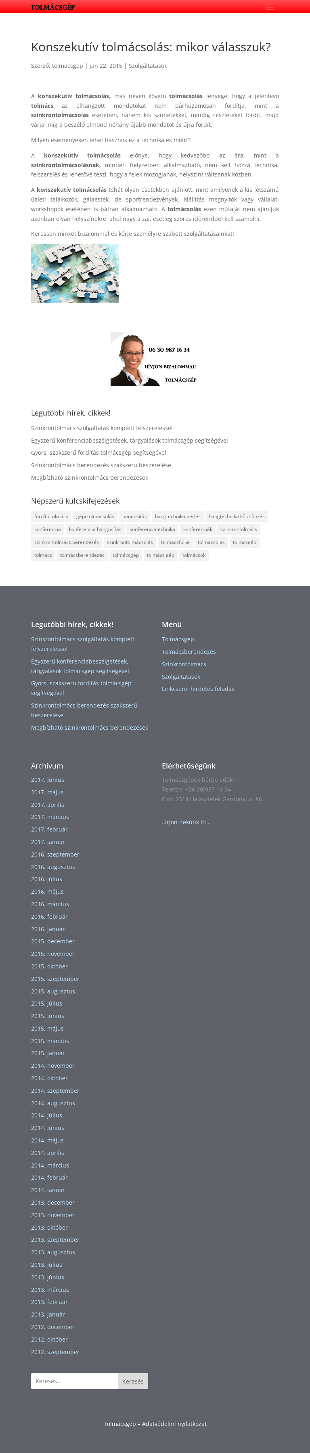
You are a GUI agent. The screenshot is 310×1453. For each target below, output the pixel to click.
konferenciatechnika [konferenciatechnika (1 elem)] (152, 529)
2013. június (47, 1277)
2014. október (49, 1078)
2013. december (53, 1202)
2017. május (47, 792)
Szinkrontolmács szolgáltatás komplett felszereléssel (102, 428)
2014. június (47, 1128)
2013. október (49, 1227)
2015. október (49, 966)
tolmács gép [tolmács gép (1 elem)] (160, 555)
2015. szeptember (55, 979)
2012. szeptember (55, 1352)
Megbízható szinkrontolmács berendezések (89, 477)
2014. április (47, 1153)
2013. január (48, 1314)
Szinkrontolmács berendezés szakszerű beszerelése (101, 465)
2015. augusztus (53, 991)
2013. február (49, 1302)
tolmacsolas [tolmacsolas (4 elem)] (211, 542)
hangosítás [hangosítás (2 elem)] (134, 516)
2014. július (46, 1115)
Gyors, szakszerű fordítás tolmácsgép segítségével (98, 452)
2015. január (48, 1053)
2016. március (50, 904)
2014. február (49, 1177)
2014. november (53, 1065)
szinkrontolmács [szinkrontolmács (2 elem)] (238, 529)
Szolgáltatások (148, 65)
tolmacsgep (67, 65)
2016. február (49, 916)
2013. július (46, 1264)
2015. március (50, 1041)
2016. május (47, 891)
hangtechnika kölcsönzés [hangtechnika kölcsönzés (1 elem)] (237, 516)
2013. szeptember (55, 1239)
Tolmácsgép (178, 639)
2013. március (50, 1289)
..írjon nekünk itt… (186, 822)
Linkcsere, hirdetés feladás (198, 689)
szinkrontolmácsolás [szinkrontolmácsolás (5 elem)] (130, 542)
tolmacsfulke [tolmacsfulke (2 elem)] (175, 542)
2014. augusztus (53, 1103)
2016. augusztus (53, 867)
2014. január (48, 1190)
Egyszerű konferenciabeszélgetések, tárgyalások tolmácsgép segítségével (129, 440)
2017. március (50, 817)
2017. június (47, 779)
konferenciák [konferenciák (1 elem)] (197, 529)
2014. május (47, 1140)
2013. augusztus (53, 1252)
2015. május (47, 1028)
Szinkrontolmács (184, 664)
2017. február (49, 829)
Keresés (133, 1381)
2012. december (53, 1327)
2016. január (48, 929)
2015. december (53, 941)
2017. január (48, 842)
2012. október (49, 1339)
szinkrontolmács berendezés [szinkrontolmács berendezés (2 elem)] (66, 542)
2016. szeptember (55, 854)
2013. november (53, 1215)
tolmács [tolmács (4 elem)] (43, 555)
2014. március (50, 1165)
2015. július (46, 1003)
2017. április (47, 804)
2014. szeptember (55, 1090)
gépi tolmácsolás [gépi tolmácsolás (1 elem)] (95, 516)
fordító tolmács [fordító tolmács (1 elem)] (51, 516)
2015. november (53, 953)
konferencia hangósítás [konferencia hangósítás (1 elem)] (95, 529)
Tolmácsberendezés (189, 651)
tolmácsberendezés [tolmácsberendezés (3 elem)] (82, 555)
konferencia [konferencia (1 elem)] (47, 529)
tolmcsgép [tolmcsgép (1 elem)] (244, 542)
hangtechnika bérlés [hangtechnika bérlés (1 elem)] (178, 516)
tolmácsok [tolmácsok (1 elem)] (193, 555)
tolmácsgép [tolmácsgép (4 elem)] (126, 555)
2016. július (46, 879)
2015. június (47, 1016)
